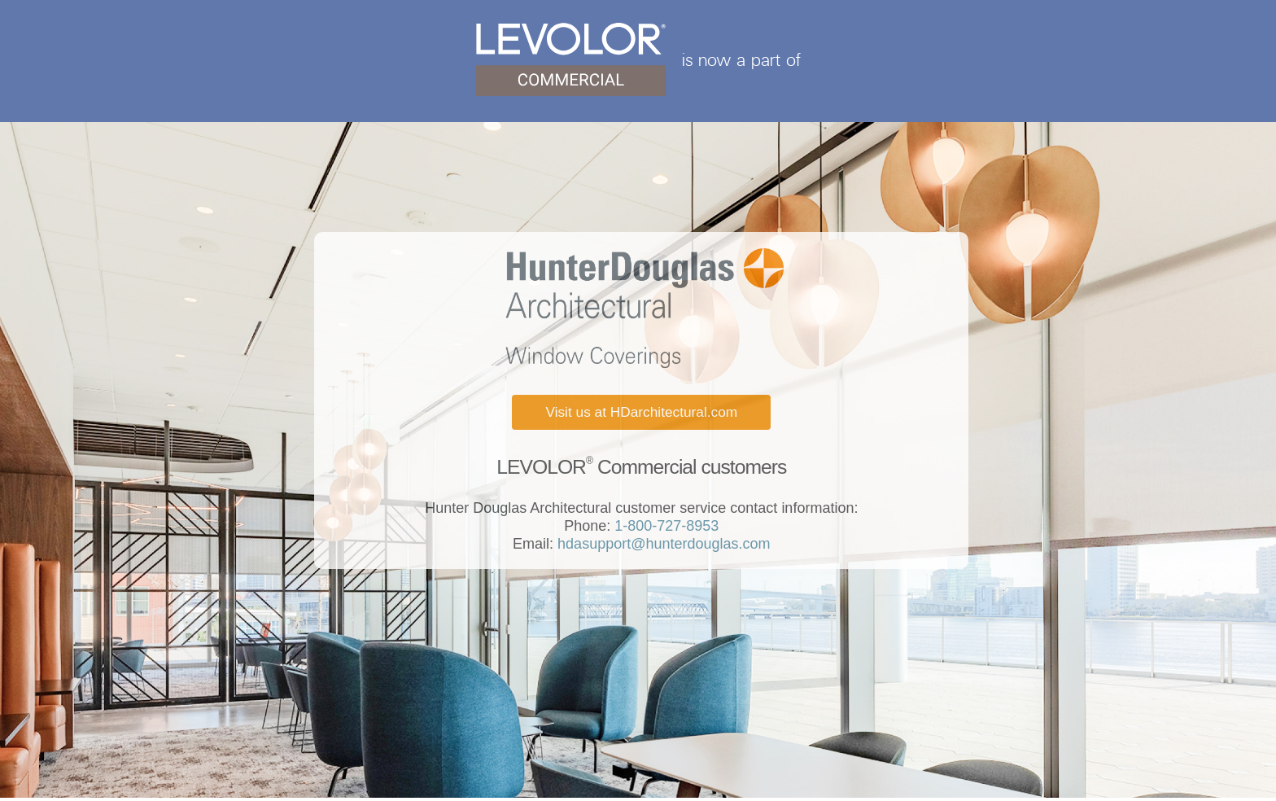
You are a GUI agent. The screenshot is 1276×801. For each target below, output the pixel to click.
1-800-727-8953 (664, 526)
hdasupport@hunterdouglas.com (661, 544)
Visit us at (641, 412)
